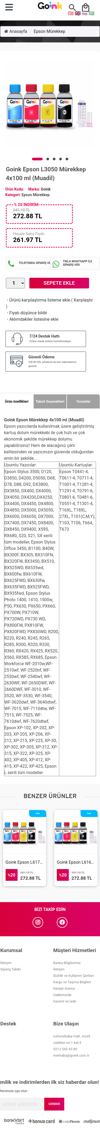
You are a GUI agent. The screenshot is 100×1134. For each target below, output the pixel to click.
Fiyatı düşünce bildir (26, 312)
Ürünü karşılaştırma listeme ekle (38, 300)
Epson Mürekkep (49, 31)
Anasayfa (15, 31)
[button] (37, 159)
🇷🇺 (84, 13)
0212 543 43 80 (65, 1049)
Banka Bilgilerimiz (67, 963)
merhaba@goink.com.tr (71, 1055)
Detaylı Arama (64, 988)
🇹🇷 (71, 13)
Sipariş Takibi (10, 969)
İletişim (5, 963)
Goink (45, 189)
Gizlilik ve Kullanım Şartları (73, 976)
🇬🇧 (78, 13)
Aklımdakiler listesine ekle (32, 319)
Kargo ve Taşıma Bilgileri (72, 982)
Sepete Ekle (59, 283)
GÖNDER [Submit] (54, 1104)
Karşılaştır (83, 300)
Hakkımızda (62, 995)
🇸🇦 (91, 13)
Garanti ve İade (64, 1001)
